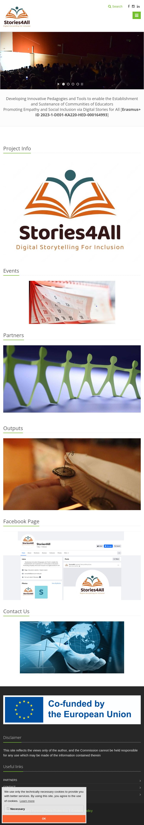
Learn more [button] (27, 801)
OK (44, 818)
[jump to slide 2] (68, 84)
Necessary (16, 809)
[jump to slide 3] (73, 84)
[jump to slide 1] (63, 84)
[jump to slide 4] (77, 84)
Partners (10, 780)
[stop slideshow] (82, 84)
